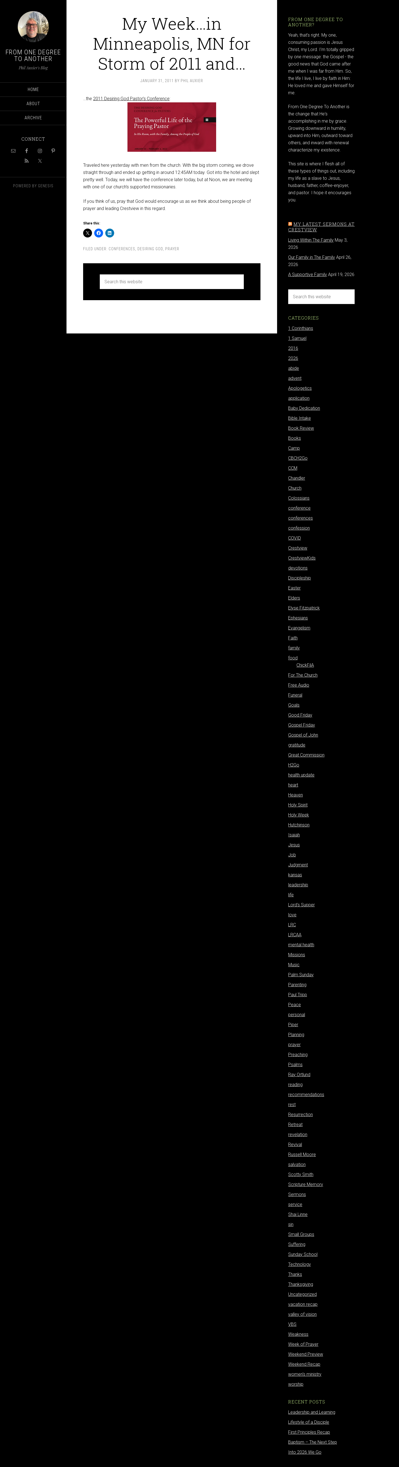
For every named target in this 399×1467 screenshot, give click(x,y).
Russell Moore (302, 1154)
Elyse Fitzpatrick (304, 608)
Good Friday (300, 715)
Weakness (298, 1334)
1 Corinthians (300, 328)
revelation (297, 1134)
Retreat (295, 1124)
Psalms (295, 1064)
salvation (297, 1164)
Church (294, 488)
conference (299, 508)
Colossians (299, 498)
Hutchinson (299, 825)
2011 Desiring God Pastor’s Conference (131, 98)
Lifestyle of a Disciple (308, 1422)
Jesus (294, 845)
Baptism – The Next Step (312, 1442)
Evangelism (299, 628)
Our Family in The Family (311, 257)
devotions (298, 568)
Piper (293, 1024)
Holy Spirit (298, 805)
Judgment (298, 864)
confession (299, 528)
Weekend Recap (304, 1364)
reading (295, 1084)
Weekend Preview (305, 1354)
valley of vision (302, 1314)
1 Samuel (297, 338)
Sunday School (303, 1254)
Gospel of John (303, 735)
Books (294, 438)
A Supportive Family (307, 274)
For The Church (303, 675)
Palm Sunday (301, 974)
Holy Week (298, 815)
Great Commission (306, 755)
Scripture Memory (305, 1184)
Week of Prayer (303, 1344)
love (292, 914)
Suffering (296, 1244)
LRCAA (294, 934)
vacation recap (303, 1304)
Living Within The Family (311, 240)
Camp (294, 448)
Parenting (297, 984)
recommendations (306, 1094)
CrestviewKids (302, 558)
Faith (293, 638)
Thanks (295, 1274)
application (299, 398)
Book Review (301, 428)
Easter (294, 588)
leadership (298, 884)
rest (292, 1104)
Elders (294, 598)
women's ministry (304, 1374)
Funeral (295, 695)
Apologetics (300, 388)
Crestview (297, 548)
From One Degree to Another (33, 55)
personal (296, 1014)
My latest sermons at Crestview (321, 226)
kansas (295, 874)
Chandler (296, 478)
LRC (292, 924)
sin (290, 1224)
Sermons (297, 1194)
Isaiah (294, 835)
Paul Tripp (297, 994)
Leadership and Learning (311, 1412)
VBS (292, 1324)
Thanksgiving (300, 1284)
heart (293, 785)
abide (293, 368)
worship (295, 1384)
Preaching (298, 1054)
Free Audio (298, 685)
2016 (293, 348)
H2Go (293, 765)
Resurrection (300, 1114)
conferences (122, 249)
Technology (299, 1264)
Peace (294, 1004)
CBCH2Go (298, 458)
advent (294, 378)
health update (301, 775)
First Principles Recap (309, 1432)
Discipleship (299, 578)
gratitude (296, 745)
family (294, 648)
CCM (292, 468)
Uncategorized (302, 1294)
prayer (172, 249)
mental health (301, 944)
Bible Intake (299, 418)
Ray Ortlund (299, 1074)
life (291, 894)
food (293, 658)
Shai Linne (298, 1214)
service (295, 1204)
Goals (294, 705)
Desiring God (150, 249)
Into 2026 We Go (304, 1452)
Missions (296, 954)
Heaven (295, 795)
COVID (294, 538)
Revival (295, 1144)
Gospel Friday (301, 725)
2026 (293, 358)
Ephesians (298, 618)
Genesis (45, 186)
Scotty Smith (300, 1174)
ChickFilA (305, 665)
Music (294, 964)
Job (292, 855)
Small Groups (301, 1234)
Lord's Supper (301, 904)
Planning (296, 1034)
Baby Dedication (304, 408)
